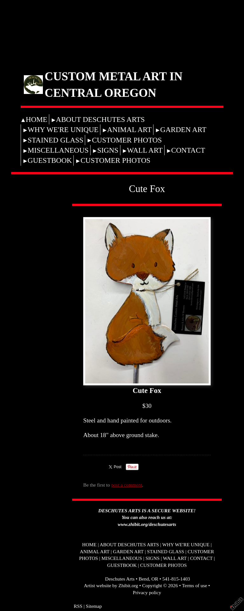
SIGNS (108, 150)
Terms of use (194, 585)
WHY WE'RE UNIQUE (63, 129)
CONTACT (188, 150)
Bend (144, 578)
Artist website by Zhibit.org (111, 585)
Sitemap (94, 606)
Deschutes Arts (120, 578)
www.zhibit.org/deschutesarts (147, 524)
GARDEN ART (183, 129)
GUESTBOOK (50, 160)
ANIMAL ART (129, 129)
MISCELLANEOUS (58, 150)
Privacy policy (147, 592)
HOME (36, 119)
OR (155, 578)
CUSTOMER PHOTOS (127, 140)
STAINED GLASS (55, 140)
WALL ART (145, 150)
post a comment (126, 485)
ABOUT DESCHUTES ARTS (100, 119)
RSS (78, 606)
